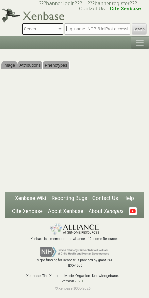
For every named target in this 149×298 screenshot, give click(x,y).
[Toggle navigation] (140, 42)
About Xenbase (65, 211)
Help (128, 198)
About (106, 211)
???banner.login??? (60, 3)
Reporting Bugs (69, 198)
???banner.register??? (112, 3)
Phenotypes (56, 65)
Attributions (30, 65)
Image (9, 65)
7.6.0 (79, 281)
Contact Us (105, 198)
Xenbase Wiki (30, 198)
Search (139, 29)
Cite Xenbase (27, 211)
